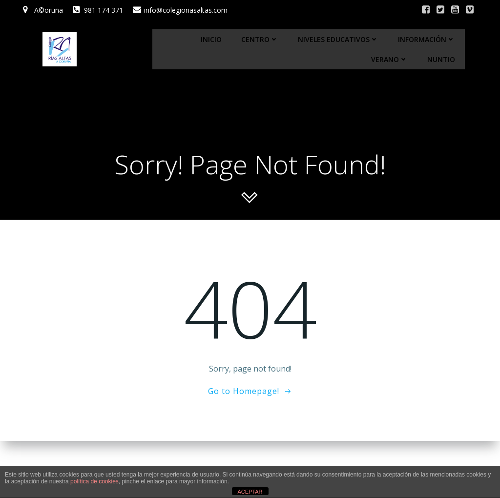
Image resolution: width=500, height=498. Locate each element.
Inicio (211, 39)
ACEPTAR (249, 492)
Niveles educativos (338, 39)
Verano (389, 59)
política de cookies (94, 481)
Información (426, 39)
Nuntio (441, 59)
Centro (259, 39)
